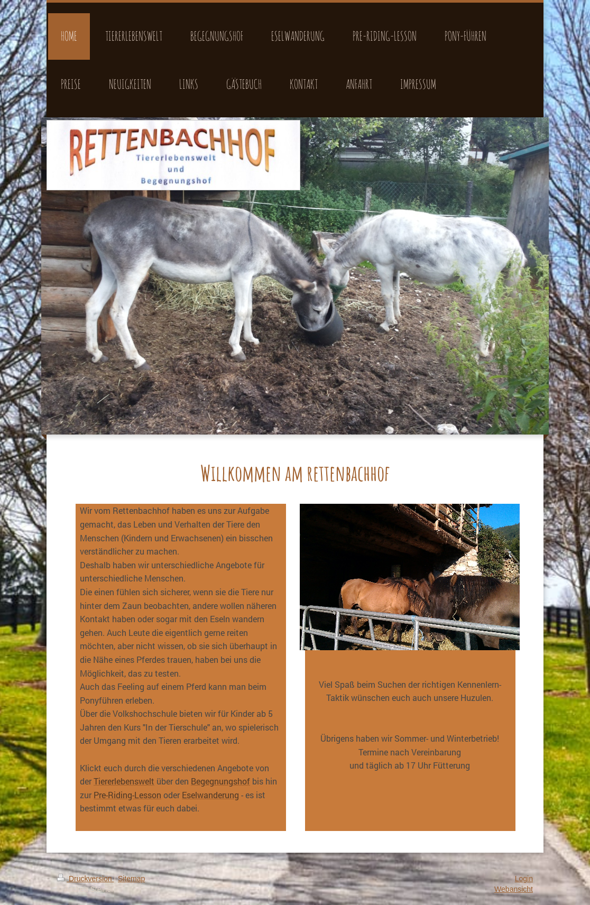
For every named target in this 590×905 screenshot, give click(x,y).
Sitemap (131, 878)
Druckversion (85, 878)
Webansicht (513, 889)
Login (524, 878)
